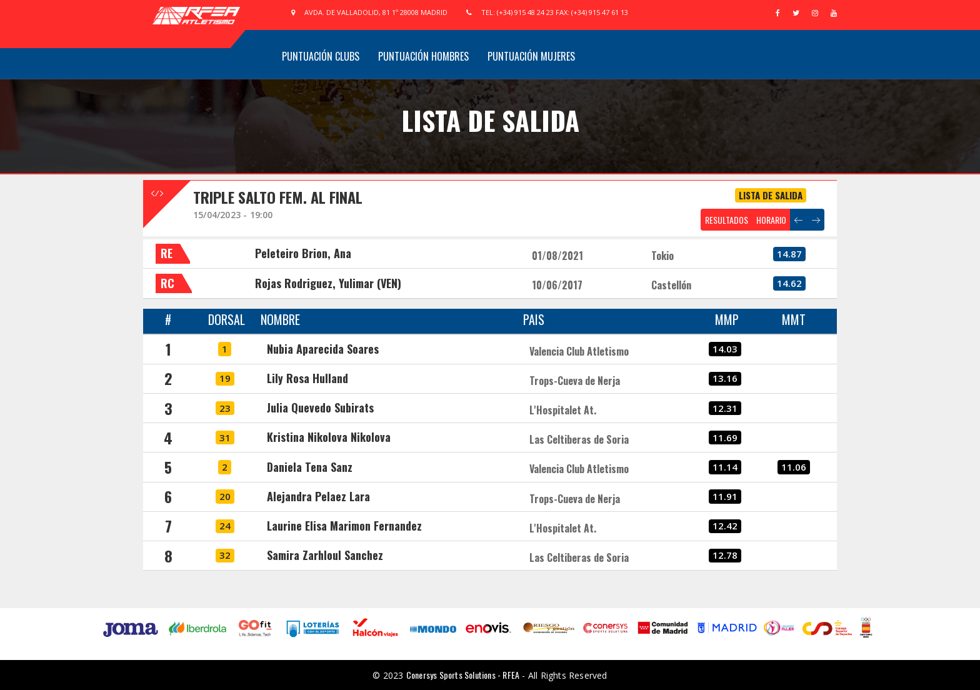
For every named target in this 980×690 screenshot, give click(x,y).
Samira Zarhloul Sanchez (325, 555)
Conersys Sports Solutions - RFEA (462, 674)
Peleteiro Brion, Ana (303, 253)
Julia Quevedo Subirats (320, 407)
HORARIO (771, 219)
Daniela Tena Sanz (309, 467)
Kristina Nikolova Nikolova (329, 437)
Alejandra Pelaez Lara (318, 496)
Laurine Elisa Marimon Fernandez (344, 526)
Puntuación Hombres (423, 56)
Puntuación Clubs (320, 56)
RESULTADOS (726, 219)
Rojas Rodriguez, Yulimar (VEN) (328, 283)
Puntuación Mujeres (531, 56)
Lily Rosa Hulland (307, 378)
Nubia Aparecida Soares (323, 349)
